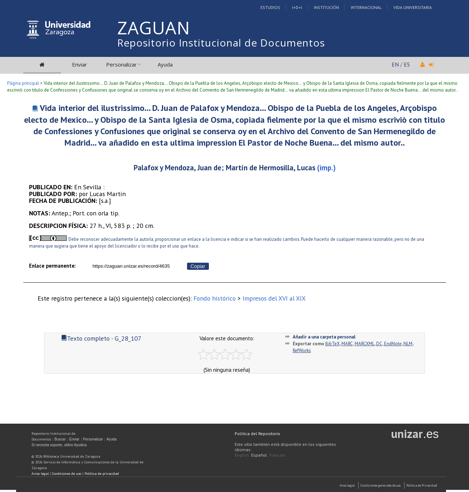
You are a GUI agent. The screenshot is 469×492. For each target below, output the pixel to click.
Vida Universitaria (412, 7)
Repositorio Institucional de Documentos (221, 42)
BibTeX (332, 344)
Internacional (366, 7)
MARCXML (364, 344)
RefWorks (302, 350)
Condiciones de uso (66, 473)
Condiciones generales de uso (380, 485)
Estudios (270, 7)
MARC (347, 344)
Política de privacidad (102, 473)
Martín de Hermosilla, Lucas (270, 167)
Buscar (60, 439)
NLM (407, 344)
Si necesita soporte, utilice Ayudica (59, 445)
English (242, 455)
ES (407, 64)
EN (395, 64)
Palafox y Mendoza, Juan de (177, 167)
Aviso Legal (347, 485)
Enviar (79, 64)
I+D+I (297, 7)
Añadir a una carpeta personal (324, 337)
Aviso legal (40, 473)
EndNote (393, 344)
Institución (326, 7)
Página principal (23, 83)
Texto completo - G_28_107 (101, 338)
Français (277, 455)
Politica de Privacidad (421, 485)
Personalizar (121, 64)
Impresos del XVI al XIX (274, 298)
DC (379, 344)
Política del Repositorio (257, 433)
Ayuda (165, 64)
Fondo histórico (214, 298)
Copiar (198, 266)
